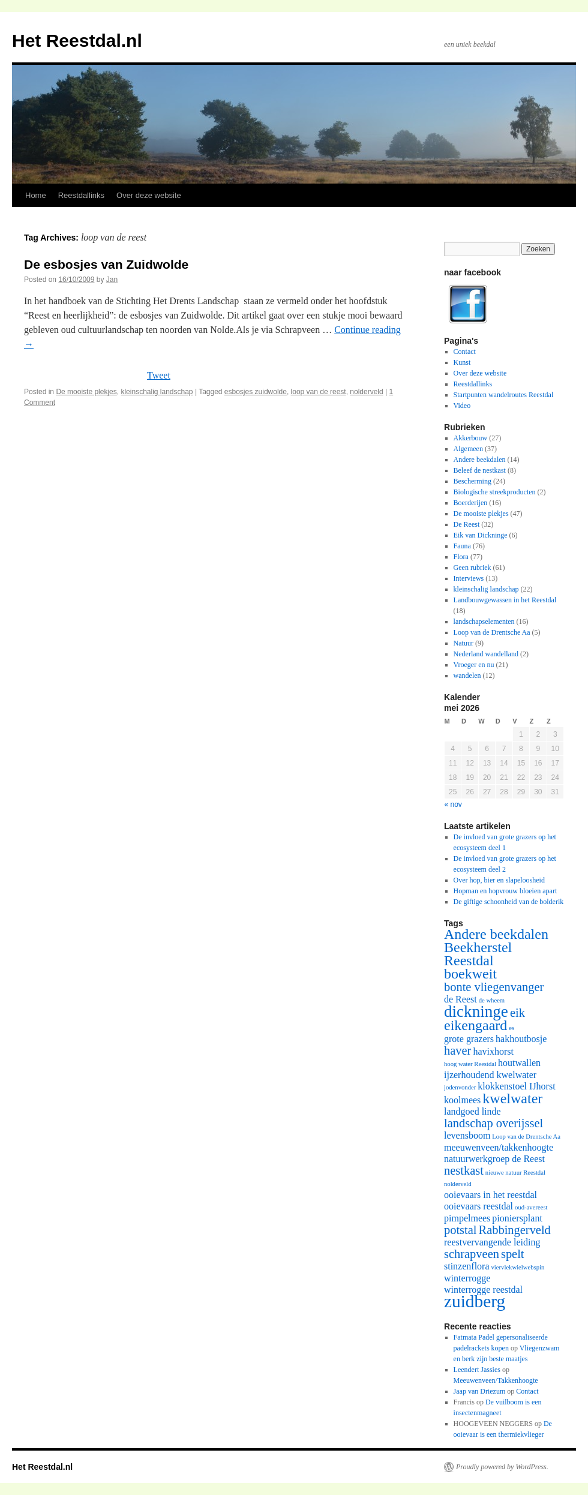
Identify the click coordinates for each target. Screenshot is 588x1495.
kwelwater (512, 1098)
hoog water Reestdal (470, 1064)
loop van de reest (318, 392)
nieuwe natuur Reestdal (515, 1172)
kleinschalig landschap (157, 392)
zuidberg (474, 1301)
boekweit (470, 973)
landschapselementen (484, 621)
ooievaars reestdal (478, 1206)
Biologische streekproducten (495, 492)
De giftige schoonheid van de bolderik (509, 901)
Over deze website (148, 195)
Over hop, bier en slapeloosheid (499, 880)
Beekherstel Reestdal (478, 953)
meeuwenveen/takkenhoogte (498, 1147)
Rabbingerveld (515, 1229)
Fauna (462, 546)
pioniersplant (517, 1218)
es (511, 1028)
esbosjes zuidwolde (255, 392)
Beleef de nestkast (480, 470)
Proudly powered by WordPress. (502, 1467)
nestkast (464, 1170)
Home (35, 195)
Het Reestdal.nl (77, 40)
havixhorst (493, 1051)
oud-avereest (531, 1207)
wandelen (467, 675)
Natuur (463, 643)
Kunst (462, 362)
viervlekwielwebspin (518, 1267)
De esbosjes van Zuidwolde (106, 264)
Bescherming (472, 481)
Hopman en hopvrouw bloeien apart (505, 891)
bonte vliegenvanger (494, 986)
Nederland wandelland (486, 654)
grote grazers (469, 1039)
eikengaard (475, 1025)
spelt (512, 1253)
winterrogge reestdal (483, 1289)
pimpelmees (467, 1218)
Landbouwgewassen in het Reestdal (505, 600)
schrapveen (471, 1253)
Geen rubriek (472, 567)
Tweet (158, 375)
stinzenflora (467, 1266)
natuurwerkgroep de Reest (494, 1159)
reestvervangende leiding (492, 1242)
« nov (453, 804)
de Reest (460, 999)
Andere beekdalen (480, 459)
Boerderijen (471, 503)
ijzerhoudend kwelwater (490, 1075)
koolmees (462, 1100)
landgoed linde (472, 1111)
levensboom (467, 1135)
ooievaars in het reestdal (490, 1195)
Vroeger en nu (474, 665)
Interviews (469, 578)
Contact (465, 351)
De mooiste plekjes (86, 392)
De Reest (467, 524)
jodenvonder (460, 1087)
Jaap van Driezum (480, 1391)
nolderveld (366, 392)
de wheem (492, 1000)
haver (457, 1050)
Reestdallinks (81, 195)
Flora (461, 557)
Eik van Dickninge (481, 535)
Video (462, 405)
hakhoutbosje (521, 1039)
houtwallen (519, 1063)
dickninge (476, 1011)
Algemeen (468, 449)
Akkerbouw (471, 438)
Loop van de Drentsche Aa (492, 632)
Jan (112, 279)
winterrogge (467, 1278)
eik (517, 1012)
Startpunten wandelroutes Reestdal (504, 395)
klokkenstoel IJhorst (516, 1086)
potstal (460, 1229)
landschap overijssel (493, 1123)
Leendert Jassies (477, 1369)
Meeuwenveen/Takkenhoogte (496, 1380)
